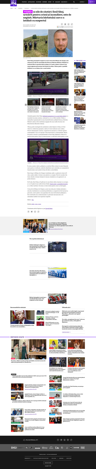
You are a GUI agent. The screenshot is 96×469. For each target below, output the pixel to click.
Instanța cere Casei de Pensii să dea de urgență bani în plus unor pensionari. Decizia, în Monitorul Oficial (72, 403)
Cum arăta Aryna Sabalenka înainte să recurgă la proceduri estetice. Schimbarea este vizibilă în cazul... (76, 352)
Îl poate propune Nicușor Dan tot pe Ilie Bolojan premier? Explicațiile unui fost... (79, 113)
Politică (24, 1)
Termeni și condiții (42, 454)
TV (53, 1)
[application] (48, 83)
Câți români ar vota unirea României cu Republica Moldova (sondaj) (79, 85)
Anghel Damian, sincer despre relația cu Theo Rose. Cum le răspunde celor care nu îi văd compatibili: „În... (35, 395)
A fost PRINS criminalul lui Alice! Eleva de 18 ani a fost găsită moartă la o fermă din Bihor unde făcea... (57, 351)
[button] (48, 83)
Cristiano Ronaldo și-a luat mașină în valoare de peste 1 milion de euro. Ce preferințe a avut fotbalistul (76, 370)
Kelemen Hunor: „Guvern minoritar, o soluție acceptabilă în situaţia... (51, 318)
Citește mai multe (65, 332)
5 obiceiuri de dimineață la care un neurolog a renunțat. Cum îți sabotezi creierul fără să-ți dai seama (74, 412)
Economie (38, 1)
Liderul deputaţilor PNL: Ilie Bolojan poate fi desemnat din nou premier (79, 71)
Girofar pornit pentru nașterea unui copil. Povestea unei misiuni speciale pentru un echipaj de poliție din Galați (47, 109)
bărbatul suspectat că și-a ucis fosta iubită (54, 116)
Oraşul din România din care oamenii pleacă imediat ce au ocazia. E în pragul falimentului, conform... (74, 379)
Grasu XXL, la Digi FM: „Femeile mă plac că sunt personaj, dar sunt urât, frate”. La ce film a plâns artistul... (35, 411)
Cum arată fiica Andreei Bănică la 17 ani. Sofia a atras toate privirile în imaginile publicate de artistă (34, 428)
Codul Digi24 (53, 458)
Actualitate (31, 1)
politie (33, 204)
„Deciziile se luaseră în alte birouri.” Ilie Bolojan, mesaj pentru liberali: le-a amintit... (79, 127)
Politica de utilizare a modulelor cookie (40, 458)
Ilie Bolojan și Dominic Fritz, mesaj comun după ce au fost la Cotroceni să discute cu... (79, 99)
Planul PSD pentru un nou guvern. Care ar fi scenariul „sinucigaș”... (52, 324)
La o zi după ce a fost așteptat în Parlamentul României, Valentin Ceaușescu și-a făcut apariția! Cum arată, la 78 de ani (61, 225)
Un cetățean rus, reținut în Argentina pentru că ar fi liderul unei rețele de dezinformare (57, 369)
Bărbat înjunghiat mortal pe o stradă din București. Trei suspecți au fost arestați (38, 299)
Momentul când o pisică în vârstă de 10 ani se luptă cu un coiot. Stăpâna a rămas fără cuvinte (35, 420)
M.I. (33, 200)
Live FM (82, 1)
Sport (49, 1)
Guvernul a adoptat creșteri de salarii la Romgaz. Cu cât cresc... (52, 312)
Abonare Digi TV (27, 458)
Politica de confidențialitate (52, 454)
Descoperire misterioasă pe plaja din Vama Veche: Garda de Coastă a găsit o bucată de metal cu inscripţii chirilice (72, 327)
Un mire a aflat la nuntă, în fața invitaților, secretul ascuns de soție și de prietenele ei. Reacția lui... (28, 361)
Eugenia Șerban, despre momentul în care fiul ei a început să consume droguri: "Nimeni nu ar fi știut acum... (35, 386)
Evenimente (26, 8)
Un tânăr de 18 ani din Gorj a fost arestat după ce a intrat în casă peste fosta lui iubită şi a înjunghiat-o (38, 273)
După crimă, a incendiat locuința (59, 184)
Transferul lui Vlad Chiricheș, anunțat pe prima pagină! (73, 387)
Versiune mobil (48, 462)
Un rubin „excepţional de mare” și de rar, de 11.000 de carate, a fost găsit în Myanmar (73, 320)
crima (36, 204)
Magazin (57, 1)
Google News (48, 208)
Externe (44, 1)
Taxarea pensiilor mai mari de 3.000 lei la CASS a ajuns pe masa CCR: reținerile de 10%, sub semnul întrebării (29, 376)
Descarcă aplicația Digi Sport (56, 229)
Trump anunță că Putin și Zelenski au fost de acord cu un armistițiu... (22, 326)
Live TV (91, 2)
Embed (29, 96)
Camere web (61, 458)
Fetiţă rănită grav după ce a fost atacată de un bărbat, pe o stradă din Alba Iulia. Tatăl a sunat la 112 (38, 247)
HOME (11, 8)
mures (39, 204)
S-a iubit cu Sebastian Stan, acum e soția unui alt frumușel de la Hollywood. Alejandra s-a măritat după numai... (73, 395)
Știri (15, 8)
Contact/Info (68, 458)
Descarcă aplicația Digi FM (30, 389)
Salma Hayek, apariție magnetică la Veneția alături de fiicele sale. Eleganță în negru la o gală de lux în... (74, 420)
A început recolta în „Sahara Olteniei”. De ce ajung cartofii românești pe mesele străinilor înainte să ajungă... (29, 401)
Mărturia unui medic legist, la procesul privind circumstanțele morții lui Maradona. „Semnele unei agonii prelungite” (73, 313)
